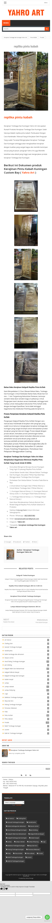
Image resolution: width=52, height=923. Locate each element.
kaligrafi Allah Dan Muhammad (14, 669)
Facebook (17, 542)
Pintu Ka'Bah (9, 715)
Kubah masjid (9, 679)
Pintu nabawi (9, 719)
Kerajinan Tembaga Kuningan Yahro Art (25, 750)
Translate (16, 805)
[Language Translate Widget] (14, 802)
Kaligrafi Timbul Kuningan (25, 575)
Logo (6, 694)
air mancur (8, 640)
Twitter (26, 542)
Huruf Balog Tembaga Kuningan (15, 661)
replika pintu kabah (18, 117)
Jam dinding (8, 665)
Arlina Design (29, 878)
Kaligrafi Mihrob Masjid (12, 672)
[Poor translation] (5, 888)
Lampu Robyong (10, 690)
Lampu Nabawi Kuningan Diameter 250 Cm (25, 607)
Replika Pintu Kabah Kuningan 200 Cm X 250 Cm (25, 586)
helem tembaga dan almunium (14, 654)
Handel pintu (8, 651)
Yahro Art (28, 172)
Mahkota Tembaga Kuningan (14, 697)
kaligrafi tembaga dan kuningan (14, 676)
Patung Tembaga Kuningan (13, 704)
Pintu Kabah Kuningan (42, 622)
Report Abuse (7, 740)
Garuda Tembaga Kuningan (13, 647)
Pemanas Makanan (11, 708)
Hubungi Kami (21, 510)
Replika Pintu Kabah (8, 622)
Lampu (7, 683)
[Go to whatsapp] (47, 917)
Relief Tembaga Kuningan (13, 726)
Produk (7, 722)
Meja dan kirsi (9, 701)
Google (8, 542)
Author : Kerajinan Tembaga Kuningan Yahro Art (28, 551)
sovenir (7, 730)
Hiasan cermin (9, 658)
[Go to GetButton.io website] (47, 921)
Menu (6, 23)
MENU (47, 3)
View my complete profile (17, 753)
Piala (6, 712)
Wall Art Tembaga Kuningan (13, 733)
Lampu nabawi (9, 686)
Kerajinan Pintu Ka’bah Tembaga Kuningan (25, 596)
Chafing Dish (9, 643)
